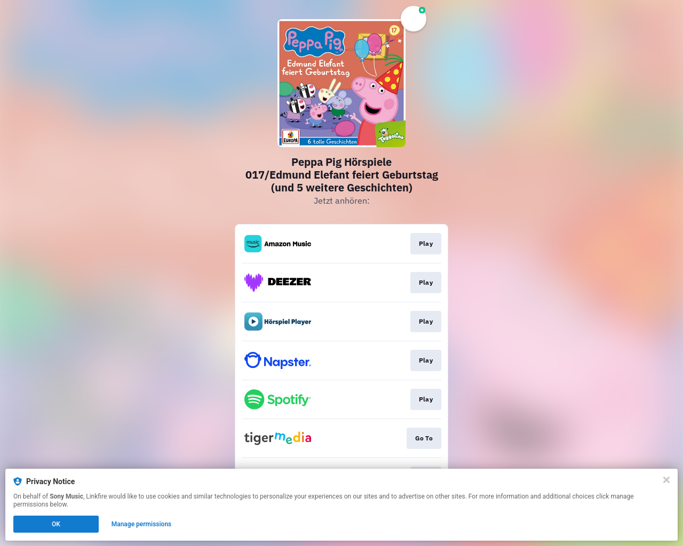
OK (56, 524)
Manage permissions (142, 524)
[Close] (666, 479)
